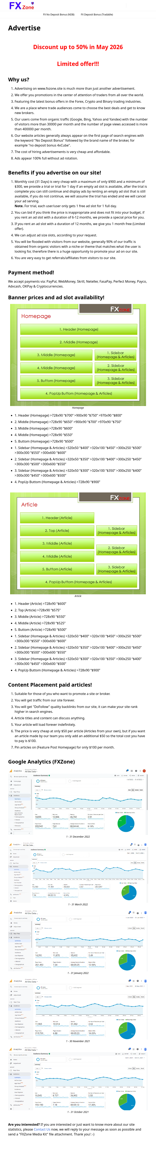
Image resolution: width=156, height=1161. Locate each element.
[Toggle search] (137, 5)
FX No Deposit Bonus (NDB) (58, 14)
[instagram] (109, 5)
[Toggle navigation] (144, 5)
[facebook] (102, 5)
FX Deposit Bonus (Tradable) (97, 14)
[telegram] (115, 5)
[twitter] (122, 5)
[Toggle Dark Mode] (130, 5)
